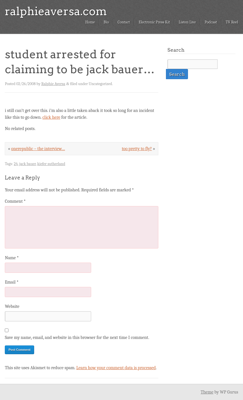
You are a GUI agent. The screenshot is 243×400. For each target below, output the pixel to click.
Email (11, 282)
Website (12, 306)
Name (12, 257)
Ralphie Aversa (53, 83)
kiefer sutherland (51, 163)
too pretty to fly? (137, 148)
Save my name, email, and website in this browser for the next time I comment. (77, 337)
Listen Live (187, 22)
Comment (15, 201)
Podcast (211, 22)
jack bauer (27, 163)
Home (90, 22)
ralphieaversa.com (56, 11)
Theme (207, 392)
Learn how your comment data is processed (116, 367)
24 (16, 163)
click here (51, 117)
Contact (124, 22)
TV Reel (232, 22)
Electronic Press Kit (154, 22)
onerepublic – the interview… (38, 148)
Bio (106, 22)
